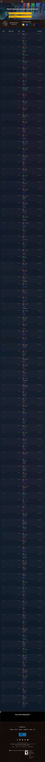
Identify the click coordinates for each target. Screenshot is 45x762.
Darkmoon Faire (12, 13)
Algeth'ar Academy (13, 16)
